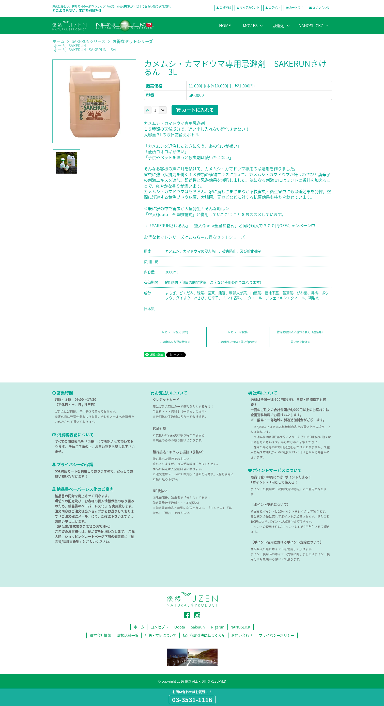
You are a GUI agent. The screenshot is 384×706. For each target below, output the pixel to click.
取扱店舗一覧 (127, 635)
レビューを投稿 (238, 332)
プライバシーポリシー (277, 635)
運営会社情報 (100, 635)
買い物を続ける (300, 342)
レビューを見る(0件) (175, 332)
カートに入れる (198, 110)
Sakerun (198, 627)
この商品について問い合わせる (237, 342)
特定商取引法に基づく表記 (204, 635)
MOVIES (250, 25)
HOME (225, 25)
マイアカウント (249, 8)
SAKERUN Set (103, 50)
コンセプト (159, 627)
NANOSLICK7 (311, 25)
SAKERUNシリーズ (88, 41)
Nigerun (218, 627)
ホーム (58, 41)
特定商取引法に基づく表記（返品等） (300, 332)
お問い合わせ (321, 8)
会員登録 (224, 8)
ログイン (274, 8)
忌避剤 (278, 25)
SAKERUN (77, 46)
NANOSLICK (241, 627)
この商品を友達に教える (175, 342)
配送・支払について (160, 635)
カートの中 (296, 8)
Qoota (179, 627)
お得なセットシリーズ (133, 41)
